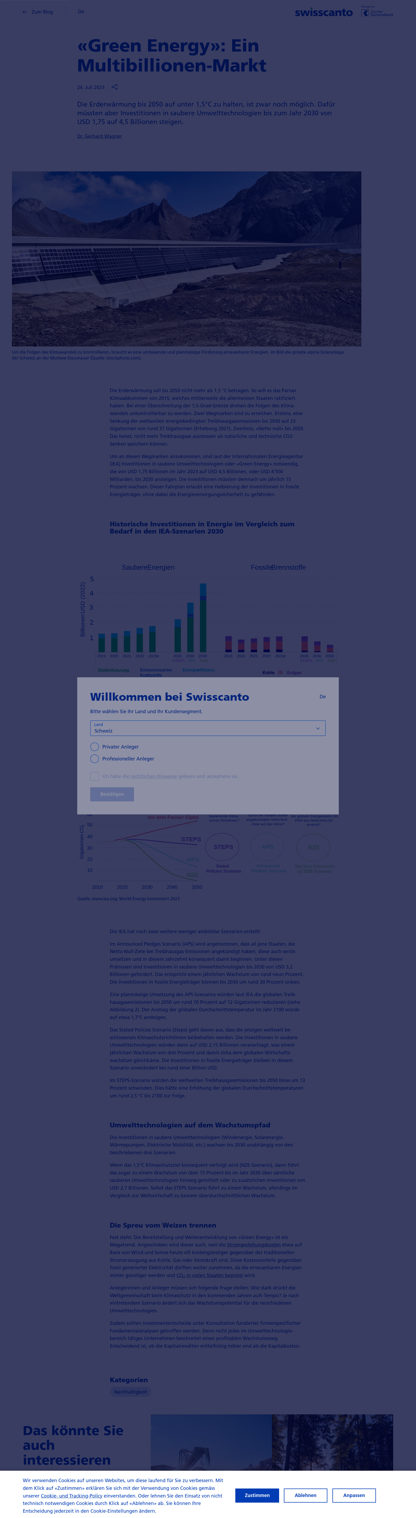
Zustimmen (257, 1497)
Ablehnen (306, 1497)
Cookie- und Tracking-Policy (71, 1498)
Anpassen (354, 1497)
